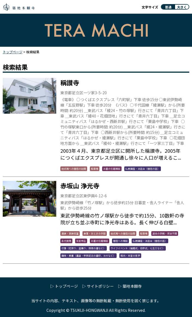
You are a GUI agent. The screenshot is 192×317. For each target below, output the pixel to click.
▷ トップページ (64, 286)
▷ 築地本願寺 (130, 286)
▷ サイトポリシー (98, 286)
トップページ (12, 51)
